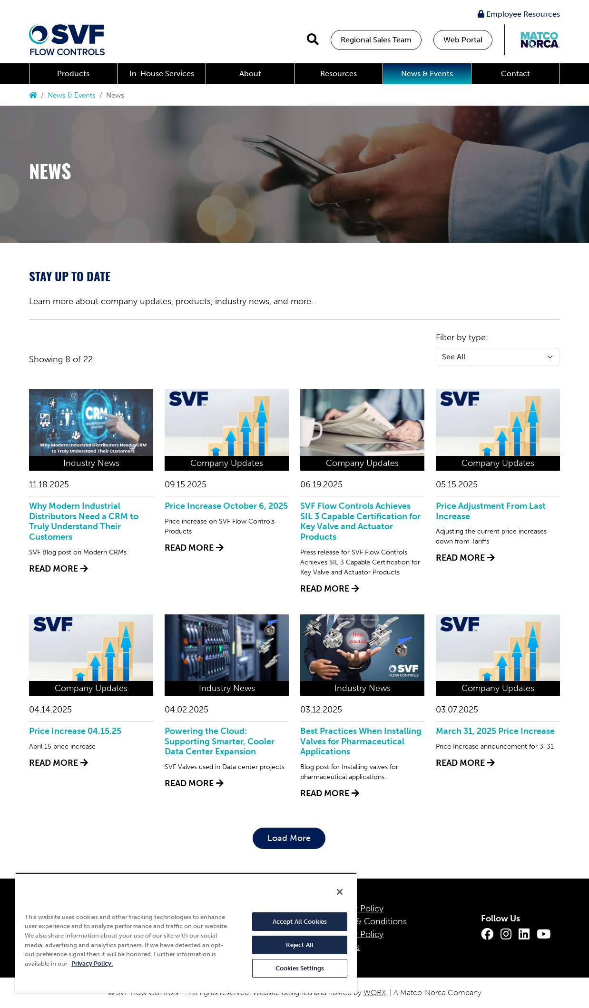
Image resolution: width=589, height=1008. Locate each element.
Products (73, 73)
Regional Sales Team (376, 39)
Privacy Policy (356, 908)
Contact (515, 73)
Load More (289, 838)
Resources (338, 73)
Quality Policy (356, 934)
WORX (374, 992)
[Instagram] (506, 934)
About (250, 73)
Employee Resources (519, 14)
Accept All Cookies (300, 921)
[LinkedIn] (524, 934)
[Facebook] (487, 934)
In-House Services (161, 73)
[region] (186, 933)
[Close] (339, 891)
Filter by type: (462, 337)
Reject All (300, 945)
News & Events (427, 73)
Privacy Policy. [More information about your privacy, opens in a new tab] (92, 963)
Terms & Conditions (368, 921)
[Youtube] (543, 934)
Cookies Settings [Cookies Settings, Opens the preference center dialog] (299, 968)
